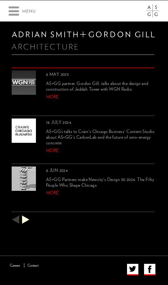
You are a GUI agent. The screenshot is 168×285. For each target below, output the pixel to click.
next (26, 219)
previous (15, 219)
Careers (15, 265)
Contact (32, 265)
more (52, 97)
